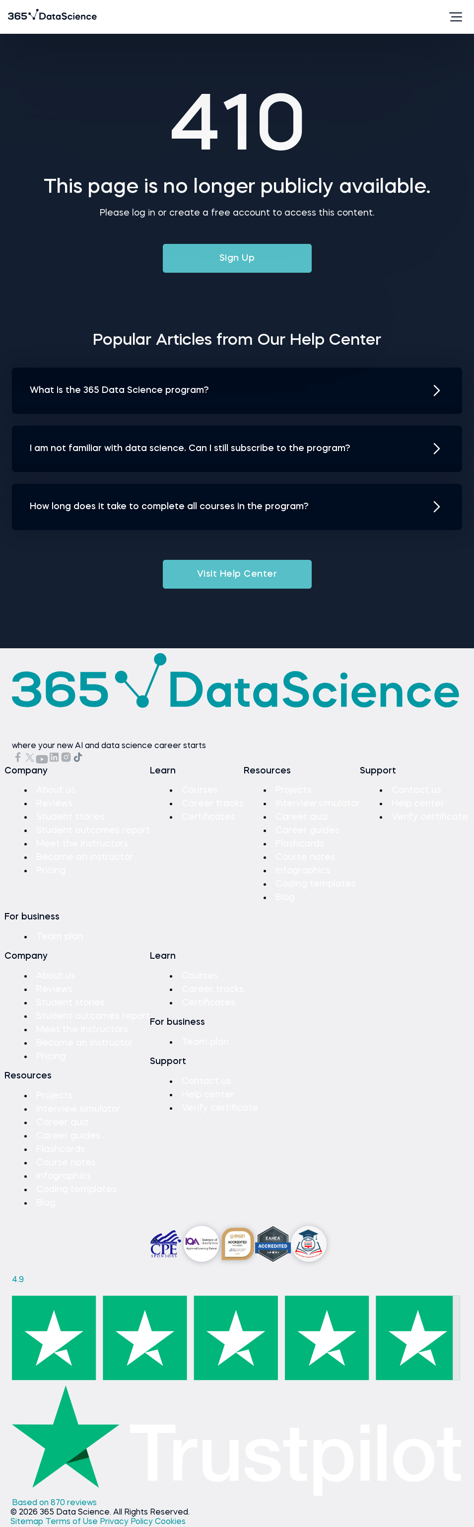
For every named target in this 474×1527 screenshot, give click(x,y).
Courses (200, 790)
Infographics (303, 870)
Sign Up (237, 258)
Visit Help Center (237, 574)
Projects (293, 790)
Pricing (51, 870)
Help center (418, 803)
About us (55, 790)
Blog (285, 897)
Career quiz (301, 817)
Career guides (307, 830)
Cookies (170, 1522)
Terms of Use (72, 1522)
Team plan (59, 936)
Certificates (208, 817)
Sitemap (27, 1522)
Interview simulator (317, 803)
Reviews (54, 803)
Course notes (305, 857)
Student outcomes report (93, 830)
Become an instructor (84, 857)
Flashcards (299, 844)
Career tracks (213, 803)
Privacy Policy (127, 1522)
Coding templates (315, 884)
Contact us (416, 790)
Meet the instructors (82, 844)
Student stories (70, 817)
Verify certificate (430, 817)
